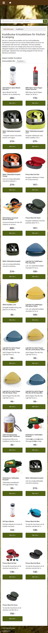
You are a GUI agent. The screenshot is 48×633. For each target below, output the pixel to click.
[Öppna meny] (4, 2)
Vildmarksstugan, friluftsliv (24, 12)
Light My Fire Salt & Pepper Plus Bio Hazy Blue (11, 348)
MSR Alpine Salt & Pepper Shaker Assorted (34, 88)
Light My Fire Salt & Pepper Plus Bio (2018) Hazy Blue (34, 392)
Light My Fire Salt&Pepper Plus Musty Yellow (34, 305)
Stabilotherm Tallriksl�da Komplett (34, 435)
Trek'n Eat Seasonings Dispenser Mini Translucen (11, 435)
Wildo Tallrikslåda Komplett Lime (34, 132)
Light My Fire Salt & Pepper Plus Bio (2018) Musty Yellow (35, 348)
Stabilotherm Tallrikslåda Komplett (11, 478)
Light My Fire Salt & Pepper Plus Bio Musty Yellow (11, 392)
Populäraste (21, 61)
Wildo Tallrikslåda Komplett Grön (11, 132)
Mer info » (12, 103)
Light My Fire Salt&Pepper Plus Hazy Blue (34, 262)
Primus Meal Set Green (33, 218)
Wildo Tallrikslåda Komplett (11, 261)
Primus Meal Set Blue (33, 521)
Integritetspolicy (6, 631)
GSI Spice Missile (8, 521)
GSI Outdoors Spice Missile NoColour (11, 88)
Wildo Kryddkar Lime (9, 304)
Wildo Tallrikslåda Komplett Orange (11, 175)
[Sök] (45, 21)
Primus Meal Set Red (32, 174)
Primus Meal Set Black (33, 563)
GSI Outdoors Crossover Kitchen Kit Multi (10, 218)
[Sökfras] (22, 21)
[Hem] (10, 2)
